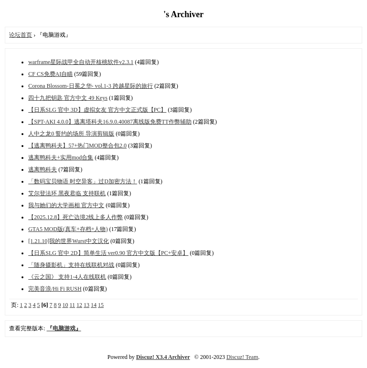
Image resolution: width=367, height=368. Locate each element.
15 (101, 305)
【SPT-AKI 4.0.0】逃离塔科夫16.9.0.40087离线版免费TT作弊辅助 (110, 121)
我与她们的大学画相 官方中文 (66, 205)
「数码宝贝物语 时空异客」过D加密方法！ (82, 181)
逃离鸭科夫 (42, 169)
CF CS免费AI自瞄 (50, 74)
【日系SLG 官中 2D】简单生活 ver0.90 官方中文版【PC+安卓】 (108, 253)
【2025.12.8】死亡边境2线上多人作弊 (75, 217)
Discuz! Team (243, 357)
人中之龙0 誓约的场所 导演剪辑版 (71, 133)
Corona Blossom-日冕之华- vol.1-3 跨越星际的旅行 (90, 86)
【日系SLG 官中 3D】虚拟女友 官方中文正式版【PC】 (97, 109)
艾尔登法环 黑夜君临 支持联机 (67, 193)
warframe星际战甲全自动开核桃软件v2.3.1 (80, 62)
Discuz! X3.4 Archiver (163, 357)
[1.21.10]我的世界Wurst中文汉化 (68, 241)
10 (65, 305)
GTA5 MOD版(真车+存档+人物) (68, 229)
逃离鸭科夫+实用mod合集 (60, 157)
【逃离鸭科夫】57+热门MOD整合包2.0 (77, 145)
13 (86, 305)
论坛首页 (20, 35)
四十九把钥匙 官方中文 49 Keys (68, 98)
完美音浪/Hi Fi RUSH (54, 288)
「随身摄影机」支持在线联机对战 (71, 265)
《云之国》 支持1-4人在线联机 (67, 276)
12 (79, 305)
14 (94, 305)
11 (73, 305)
